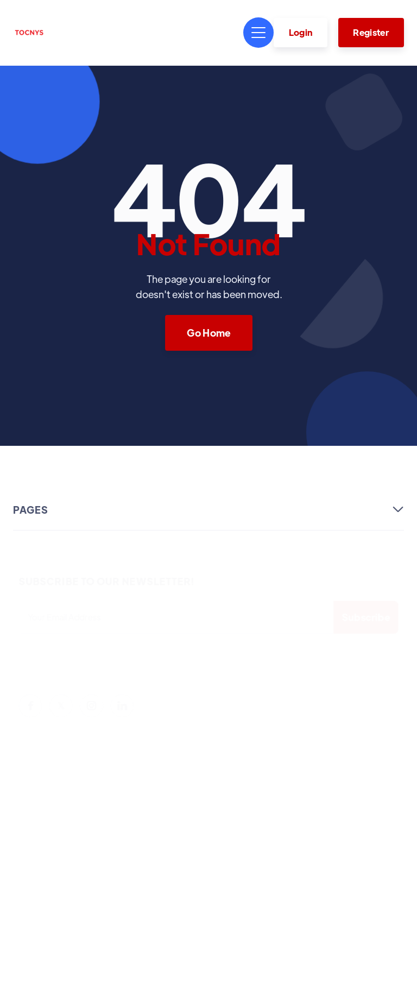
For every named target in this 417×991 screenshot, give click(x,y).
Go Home (208, 332)
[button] (258, 32)
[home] (29, 32)
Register (371, 32)
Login (301, 32)
